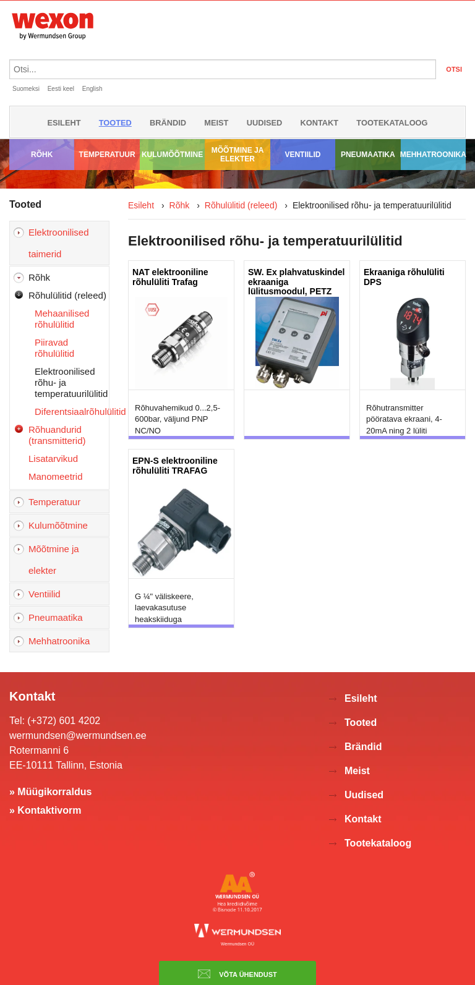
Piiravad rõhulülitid (54, 348)
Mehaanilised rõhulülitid (62, 319)
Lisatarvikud (53, 458)
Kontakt (320, 122)
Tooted (115, 122)
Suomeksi (26, 88)
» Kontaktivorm (45, 810)
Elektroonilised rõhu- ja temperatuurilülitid (71, 382)
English (92, 88)
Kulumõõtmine (172, 154)
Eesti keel (61, 88)
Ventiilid (302, 154)
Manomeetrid (55, 476)
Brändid (168, 122)
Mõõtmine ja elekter (238, 154)
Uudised (265, 122)
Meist (216, 122)
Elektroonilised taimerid (58, 243)
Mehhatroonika (433, 154)
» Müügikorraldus (50, 792)
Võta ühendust (237, 974)
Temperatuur (107, 154)
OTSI (454, 69)
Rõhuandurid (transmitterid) (57, 435)
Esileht (63, 122)
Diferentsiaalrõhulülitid (72, 411)
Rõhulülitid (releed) (67, 295)
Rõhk (42, 154)
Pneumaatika (368, 154)
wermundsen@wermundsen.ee (78, 735)
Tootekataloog (391, 122)
